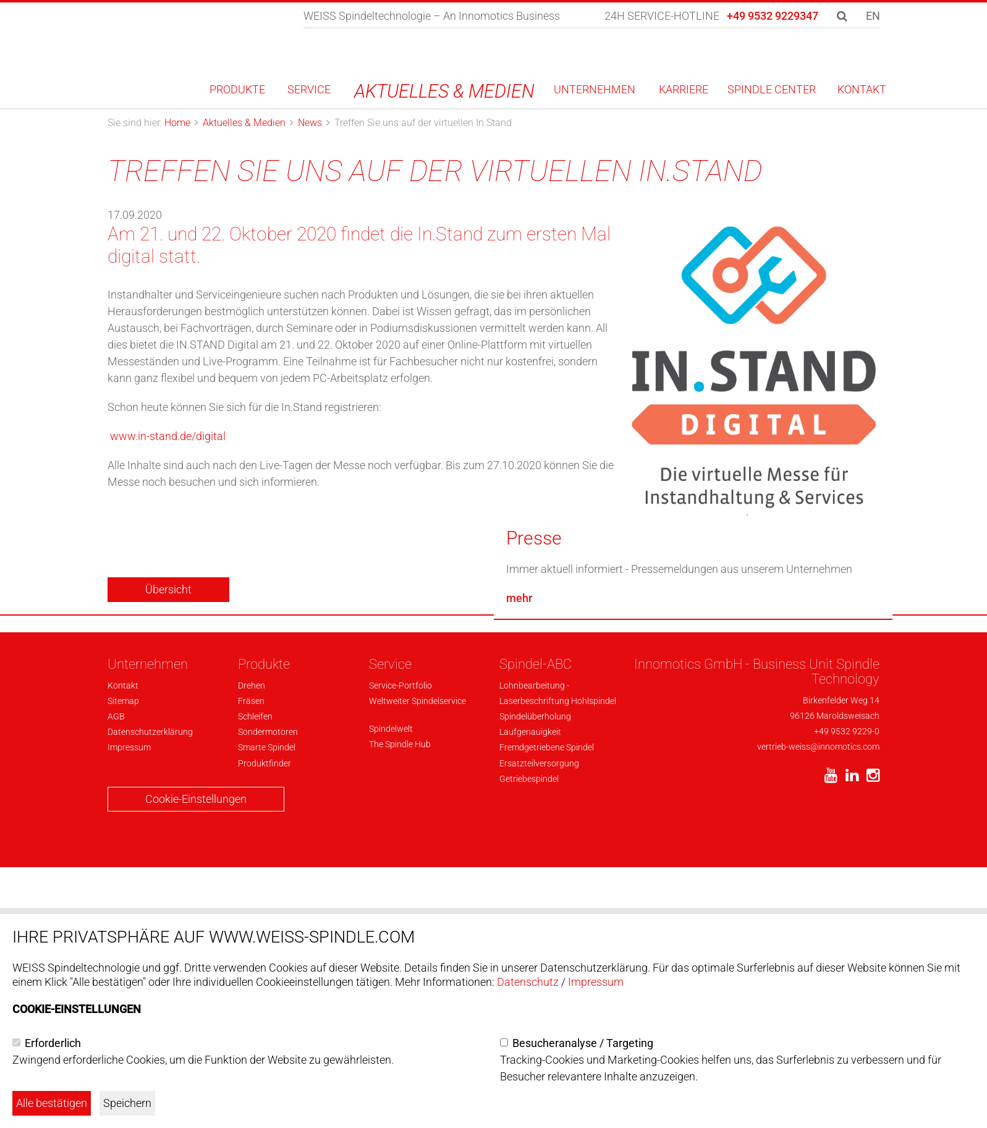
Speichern (127, 1102)
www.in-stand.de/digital (168, 436)
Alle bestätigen (51, 1102)
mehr (519, 863)
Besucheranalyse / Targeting (582, 1043)
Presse (534, 804)
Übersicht (168, 589)
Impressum (596, 981)
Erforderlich (53, 1043)
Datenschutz (528, 981)
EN (873, 15)
